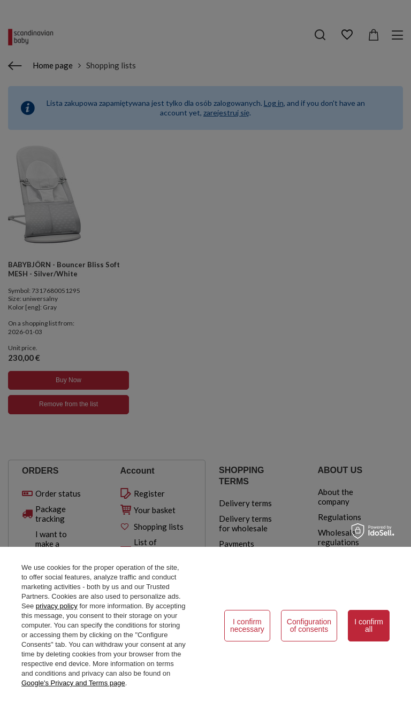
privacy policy (57, 606)
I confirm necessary (247, 625)
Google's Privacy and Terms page (73, 683)
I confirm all (368, 625)
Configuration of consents (309, 625)
